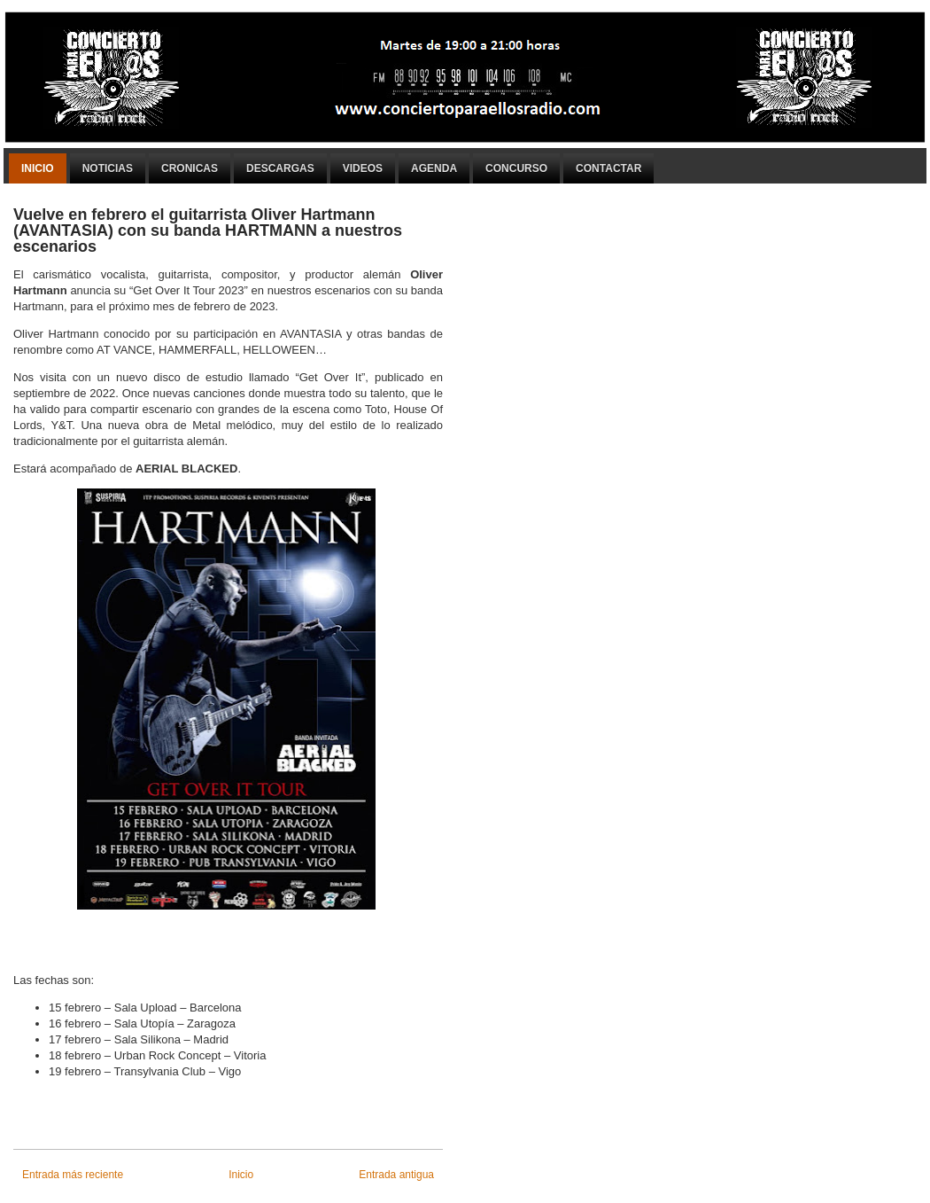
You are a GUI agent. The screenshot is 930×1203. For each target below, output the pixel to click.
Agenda (434, 168)
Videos (363, 168)
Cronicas (189, 168)
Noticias (107, 168)
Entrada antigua (396, 1174)
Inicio (37, 168)
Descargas (280, 168)
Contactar (608, 168)
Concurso (516, 168)
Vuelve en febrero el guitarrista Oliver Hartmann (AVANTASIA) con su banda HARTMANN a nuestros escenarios (207, 230)
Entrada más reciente (72, 1174)
